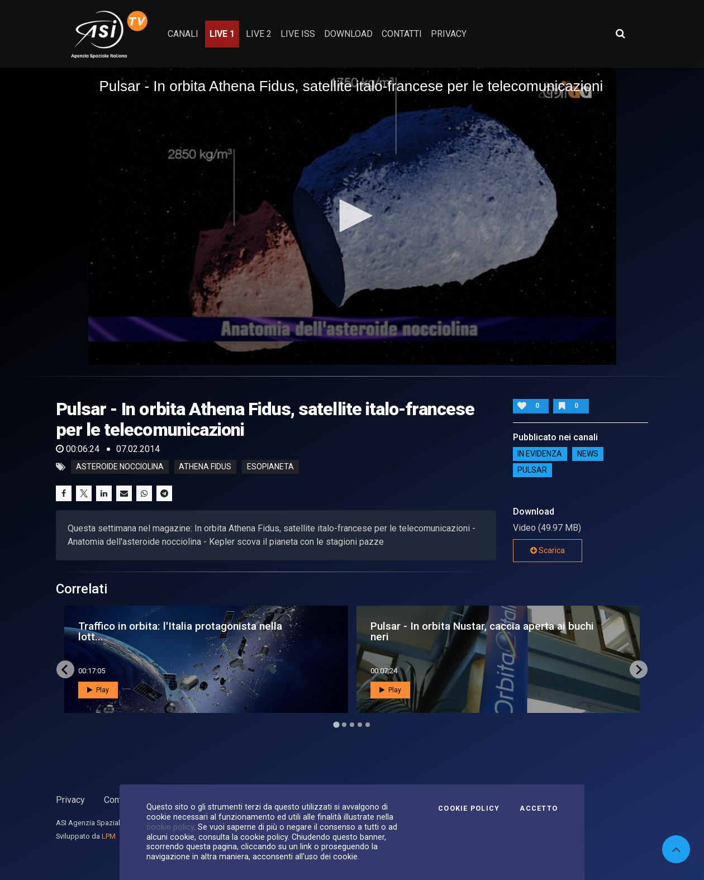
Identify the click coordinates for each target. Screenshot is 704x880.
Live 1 (222, 33)
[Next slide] (639, 669)
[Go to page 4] (360, 724)
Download (348, 33)
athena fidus (205, 467)
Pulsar (532, 469)
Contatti (119, 800)
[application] (352, 216)
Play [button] (98, 690)
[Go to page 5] (367, 724)
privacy (449, 33)
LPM (109, 836)
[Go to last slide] (65, 669)
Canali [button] (183, 33)
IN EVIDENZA (539, 453)
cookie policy (170, 826)
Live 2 (259, 33)
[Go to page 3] (352, 724)
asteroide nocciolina (120, 467)
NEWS (587, 453)
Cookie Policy (469, 808)
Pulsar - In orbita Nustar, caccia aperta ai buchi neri (482, 631)
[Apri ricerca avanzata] (620, 33)
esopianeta (270, 467)
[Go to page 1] (336, 725)
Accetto (539, 808)
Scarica (547, 550)
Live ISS (297, 33)
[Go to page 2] (344, 724)
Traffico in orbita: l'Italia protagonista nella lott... (180, 631)
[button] (352, 215)
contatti (402, 33)
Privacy (70, 800)
